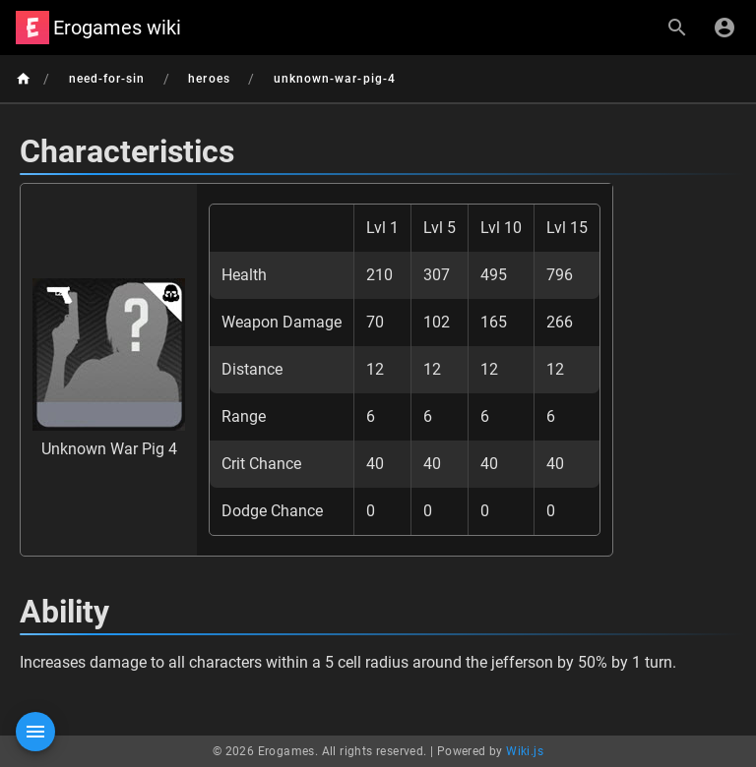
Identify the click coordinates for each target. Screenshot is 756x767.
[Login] (724, 27)
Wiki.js (524, 751)
